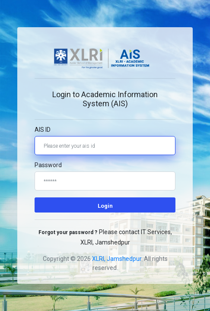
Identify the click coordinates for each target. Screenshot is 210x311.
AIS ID (43, 130)
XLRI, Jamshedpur (116, 258)
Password (48, 165)
